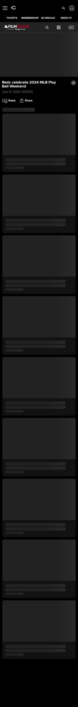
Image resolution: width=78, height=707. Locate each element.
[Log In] (71, 8)
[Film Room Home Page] (13, 27)
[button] (63, 8)
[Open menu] (7, 8)
